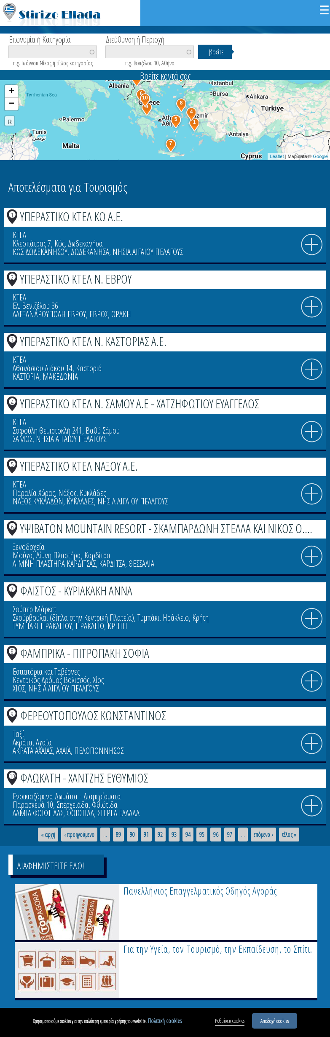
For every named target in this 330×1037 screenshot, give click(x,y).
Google (320, 156)
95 (201, 835)
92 (160, 835)
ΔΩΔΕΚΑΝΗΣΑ (90, 251)
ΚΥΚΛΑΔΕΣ (80, 501)
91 (146, 835)
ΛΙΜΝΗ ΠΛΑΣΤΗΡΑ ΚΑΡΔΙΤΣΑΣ (54, 563)
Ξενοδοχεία (29, 546)
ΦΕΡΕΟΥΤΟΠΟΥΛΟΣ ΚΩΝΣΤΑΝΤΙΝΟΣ (93, 715)
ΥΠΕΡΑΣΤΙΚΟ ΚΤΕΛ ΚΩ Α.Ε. (71, 216)
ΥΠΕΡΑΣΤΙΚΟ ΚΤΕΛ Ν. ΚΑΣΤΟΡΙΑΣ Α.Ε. (93, 341)
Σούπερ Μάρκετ (34, 609)
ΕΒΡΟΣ (98, 314)
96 (215, 835)
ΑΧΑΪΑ (63, 750)
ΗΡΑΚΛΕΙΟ (89, 626)
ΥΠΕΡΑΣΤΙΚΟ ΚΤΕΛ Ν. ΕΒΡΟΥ (75, 279)
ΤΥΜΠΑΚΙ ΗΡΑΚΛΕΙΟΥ (42, 626)
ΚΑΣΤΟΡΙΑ (26, 376)
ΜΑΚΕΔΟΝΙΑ (60, 376)
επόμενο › (263, 835)
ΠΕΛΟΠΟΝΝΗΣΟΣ (98, 750)
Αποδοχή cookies (274, 1021)
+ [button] (11, 91)
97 (229, 835)
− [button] (11, 104)
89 (118, 835)
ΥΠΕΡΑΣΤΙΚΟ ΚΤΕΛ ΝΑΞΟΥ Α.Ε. (79, 466)
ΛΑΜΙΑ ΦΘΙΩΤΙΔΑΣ (38, 813)
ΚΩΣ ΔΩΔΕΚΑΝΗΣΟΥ (40, 251)
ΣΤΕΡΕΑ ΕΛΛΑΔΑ (118, 813)
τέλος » (289, 835)
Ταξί (18, 734)
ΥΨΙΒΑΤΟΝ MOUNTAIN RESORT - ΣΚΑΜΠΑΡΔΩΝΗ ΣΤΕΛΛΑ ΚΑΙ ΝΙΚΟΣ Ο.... (166, 528)
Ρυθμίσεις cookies (229, 1021)
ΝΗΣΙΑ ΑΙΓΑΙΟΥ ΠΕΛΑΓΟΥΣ (148, 251)
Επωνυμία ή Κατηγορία (40, 39)
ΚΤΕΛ (19, 235)
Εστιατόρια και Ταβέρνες (46, 671)
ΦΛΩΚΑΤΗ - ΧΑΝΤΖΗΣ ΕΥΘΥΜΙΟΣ (84, 777)
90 (132, 835)
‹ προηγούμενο (79, 835)
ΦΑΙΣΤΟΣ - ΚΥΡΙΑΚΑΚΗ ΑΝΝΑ (76, 590)
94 (187, 835)
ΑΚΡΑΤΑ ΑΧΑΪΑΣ (33, 750)
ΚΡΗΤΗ (117, 626)
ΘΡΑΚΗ (121, 314)
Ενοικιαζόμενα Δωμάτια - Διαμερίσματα (67, 796)
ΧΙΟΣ (19, 688)
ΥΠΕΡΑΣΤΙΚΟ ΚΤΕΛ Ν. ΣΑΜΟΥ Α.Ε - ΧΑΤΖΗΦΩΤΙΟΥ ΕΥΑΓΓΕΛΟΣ (139, 403)
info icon (312, 244)
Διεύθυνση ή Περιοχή (135, 39)
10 (12, 776)
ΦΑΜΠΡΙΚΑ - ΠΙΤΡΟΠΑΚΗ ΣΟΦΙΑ (84, 653)
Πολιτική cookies (165, 1022)
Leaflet (277, 156)
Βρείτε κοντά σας (165, 76)
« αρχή (48, 835)
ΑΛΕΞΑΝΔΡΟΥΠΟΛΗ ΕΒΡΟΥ (49, 314)
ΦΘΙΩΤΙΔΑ (80, 813)
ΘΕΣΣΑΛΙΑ (141, 563)
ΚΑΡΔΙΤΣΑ (112, 563)
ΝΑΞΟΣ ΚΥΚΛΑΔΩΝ (38, 501)
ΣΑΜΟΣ (22, 439)
